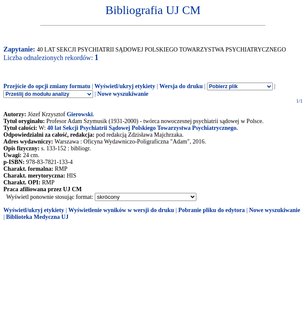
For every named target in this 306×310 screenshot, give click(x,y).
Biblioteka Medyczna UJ (37, 217)
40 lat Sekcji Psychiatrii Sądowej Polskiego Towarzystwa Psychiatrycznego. (142, 128)
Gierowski (80, 114)
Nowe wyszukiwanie (122, 94)
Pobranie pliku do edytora (211, 210)
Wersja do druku (181, 86)
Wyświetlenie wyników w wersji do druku (121, 210)
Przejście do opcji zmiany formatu (47, 86)
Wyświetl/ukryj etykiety (124, 86)
